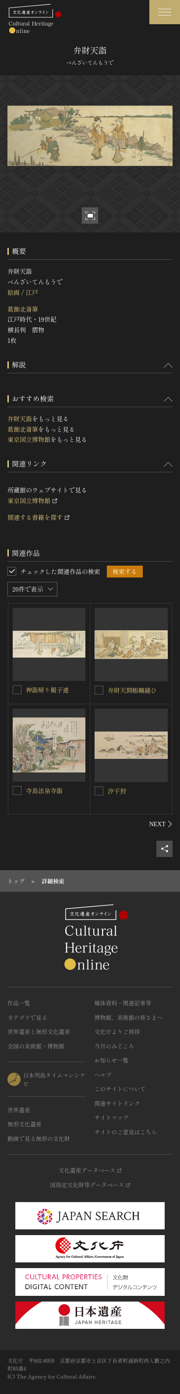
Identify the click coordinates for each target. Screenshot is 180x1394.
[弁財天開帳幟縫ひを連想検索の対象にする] (99, 690)
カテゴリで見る (27, 1017)
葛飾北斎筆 (22, 309)
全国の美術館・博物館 (35, 1046)
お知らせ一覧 (112, 1060)
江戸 (31, 292)
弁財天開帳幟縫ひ (132, 690)
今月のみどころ (114, 1046)
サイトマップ (112, 1117)
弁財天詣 (19, 418)
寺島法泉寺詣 (44, 790)
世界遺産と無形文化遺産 (38, 1031)
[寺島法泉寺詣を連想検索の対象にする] (17, 790)
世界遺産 (18, 1110)
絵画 (13, 292)
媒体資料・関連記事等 (123, 1003)
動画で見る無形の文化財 (38, 1138)
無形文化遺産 (24, 1124)
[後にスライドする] (161, 824)
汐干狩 (117, 791)
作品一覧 (18, 1003)
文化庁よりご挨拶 (117, 1031)
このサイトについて (120, 1089)
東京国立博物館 (28, 439)
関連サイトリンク (117, 1103)
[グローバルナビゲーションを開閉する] (164, 12)
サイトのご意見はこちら (126, 1132)
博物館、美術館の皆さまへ (129, 1017)
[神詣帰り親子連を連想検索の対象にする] (17, 689)
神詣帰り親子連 (47, 689)
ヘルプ (103, 1074)
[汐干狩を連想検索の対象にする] (99, 791)
